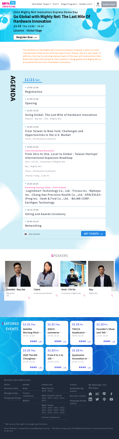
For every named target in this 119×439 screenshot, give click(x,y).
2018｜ (63, 410)
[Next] (114, 286)
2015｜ (57, 412)
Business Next (11, 388)
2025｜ (45, 398)
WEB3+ (26, 400)
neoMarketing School (77, 389)
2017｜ (45, 412)
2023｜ (51, 391)
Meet (25, 388)
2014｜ (63, 412)
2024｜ (45, 391)
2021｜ (45, 400)
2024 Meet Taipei (40, 4)
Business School (78, 395)
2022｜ (63, 398)
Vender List (85, 4)
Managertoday (11, 393)
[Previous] (4, 286)
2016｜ (51, 412)
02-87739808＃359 (77, 428)
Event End (109, 4)
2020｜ (51, 410)
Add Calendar (32, 234)
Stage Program (68, 4)
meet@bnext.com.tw (40, 428)
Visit (55, 4)
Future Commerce (28, 394)
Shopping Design (12, 397)
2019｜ (57, 410)
